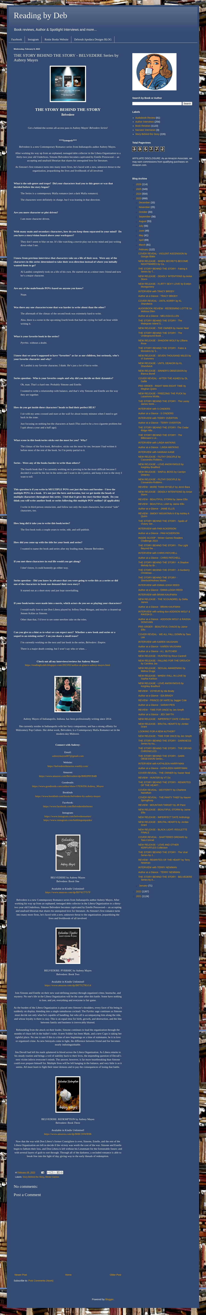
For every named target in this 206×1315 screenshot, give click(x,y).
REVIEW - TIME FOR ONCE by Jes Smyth (161, 709)
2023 (139, 198)
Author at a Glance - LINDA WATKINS (158, 447)
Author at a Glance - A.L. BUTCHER (157, 651)
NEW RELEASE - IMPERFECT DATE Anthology (164, 817)
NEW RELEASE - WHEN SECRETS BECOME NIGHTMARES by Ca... (163, 262)
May (141, 235)
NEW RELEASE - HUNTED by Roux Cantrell (162, 656)
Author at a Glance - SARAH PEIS (156, 705)
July (141, 225)
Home (68, 1274)
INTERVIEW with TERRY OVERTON (158, 418)
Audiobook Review (145, 117)
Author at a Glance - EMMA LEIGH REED (160, 590)
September (145, 216)
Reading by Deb (40, 15)
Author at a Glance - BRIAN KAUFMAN (159, 606)
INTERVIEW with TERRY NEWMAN (157, 867)
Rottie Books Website (56, 39)
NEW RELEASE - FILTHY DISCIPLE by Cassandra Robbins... (159, 458)
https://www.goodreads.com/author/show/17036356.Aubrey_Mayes (68, 786)
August (143, 221)
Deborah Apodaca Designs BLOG (93, 39)
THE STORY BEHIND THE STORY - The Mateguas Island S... (160, 322)
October (143, 212)
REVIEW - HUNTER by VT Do (154, 777)
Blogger (109, 1299)
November (144, 207)
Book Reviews (143, 125)
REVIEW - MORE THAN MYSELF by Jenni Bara (164, 487)
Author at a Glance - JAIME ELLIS (156, 508)
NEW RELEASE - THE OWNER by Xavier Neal (163, 328)
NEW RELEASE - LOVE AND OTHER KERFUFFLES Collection (158, 846)
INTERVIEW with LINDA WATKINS (156, 442)
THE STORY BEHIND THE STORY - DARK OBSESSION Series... (161, 757)
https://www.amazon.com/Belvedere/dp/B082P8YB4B (68, 776)
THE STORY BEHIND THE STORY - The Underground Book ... (160, 334)
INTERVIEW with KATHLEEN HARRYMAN (161, 763)
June (142, 230)
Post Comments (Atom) (40, 1280)
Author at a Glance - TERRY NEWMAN (159, 872)
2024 (139, 193)
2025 (139, 189)
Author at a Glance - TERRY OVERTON (159, 422)
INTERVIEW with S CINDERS (154, 408)
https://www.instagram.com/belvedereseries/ (67, 816)
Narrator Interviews (145, 130)
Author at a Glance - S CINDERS (155, 413)
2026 (139, 184)
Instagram (33, 39)
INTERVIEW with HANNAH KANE (156, 452)
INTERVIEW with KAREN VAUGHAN (158, 641)
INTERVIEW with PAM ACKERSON (157, 528)
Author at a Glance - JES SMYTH (156, 714)
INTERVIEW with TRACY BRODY (156, 291)
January (143, 885)
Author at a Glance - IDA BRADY (155, 695)
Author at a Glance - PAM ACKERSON (158, 533)
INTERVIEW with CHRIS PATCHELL (157, 553)
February (144, 249)
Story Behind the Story (33, 1177)
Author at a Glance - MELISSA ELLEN (158, 316)
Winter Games (52, 1177)
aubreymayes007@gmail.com (68, 755)
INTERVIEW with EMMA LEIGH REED (158, 585)
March (142, 244)
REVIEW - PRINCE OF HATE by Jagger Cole (162, 700)
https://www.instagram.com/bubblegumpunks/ (68, 820)
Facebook (16, 39)
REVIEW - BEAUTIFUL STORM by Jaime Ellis (163, 499)
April (141, 240)
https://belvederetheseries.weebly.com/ (67, 766)
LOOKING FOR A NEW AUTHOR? (156, 731)
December (144, 202)
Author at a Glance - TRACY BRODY (158, 296)
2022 (139, 891)
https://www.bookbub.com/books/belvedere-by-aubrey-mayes (67, 796)
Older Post (115, 1274)
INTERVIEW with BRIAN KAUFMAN (157, 594)
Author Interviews (144, 121)
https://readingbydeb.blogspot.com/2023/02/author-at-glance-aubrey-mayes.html (67, 665)
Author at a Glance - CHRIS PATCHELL (159, 557)
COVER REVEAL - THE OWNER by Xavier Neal (164, 772)
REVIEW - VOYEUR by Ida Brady (156, 691)
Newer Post (21, 1274)
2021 (139, 896)
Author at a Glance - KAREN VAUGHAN (159, 646)
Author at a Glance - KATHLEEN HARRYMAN (162, 768)
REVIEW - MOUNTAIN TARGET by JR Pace (162, 805)
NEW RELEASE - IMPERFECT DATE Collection (164, 719)
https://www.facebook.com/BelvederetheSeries (68, 806)
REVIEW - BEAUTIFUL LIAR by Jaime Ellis (161, 504)
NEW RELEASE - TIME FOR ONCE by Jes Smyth (165, 736)
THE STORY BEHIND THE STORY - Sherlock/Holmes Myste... (157, 579)
